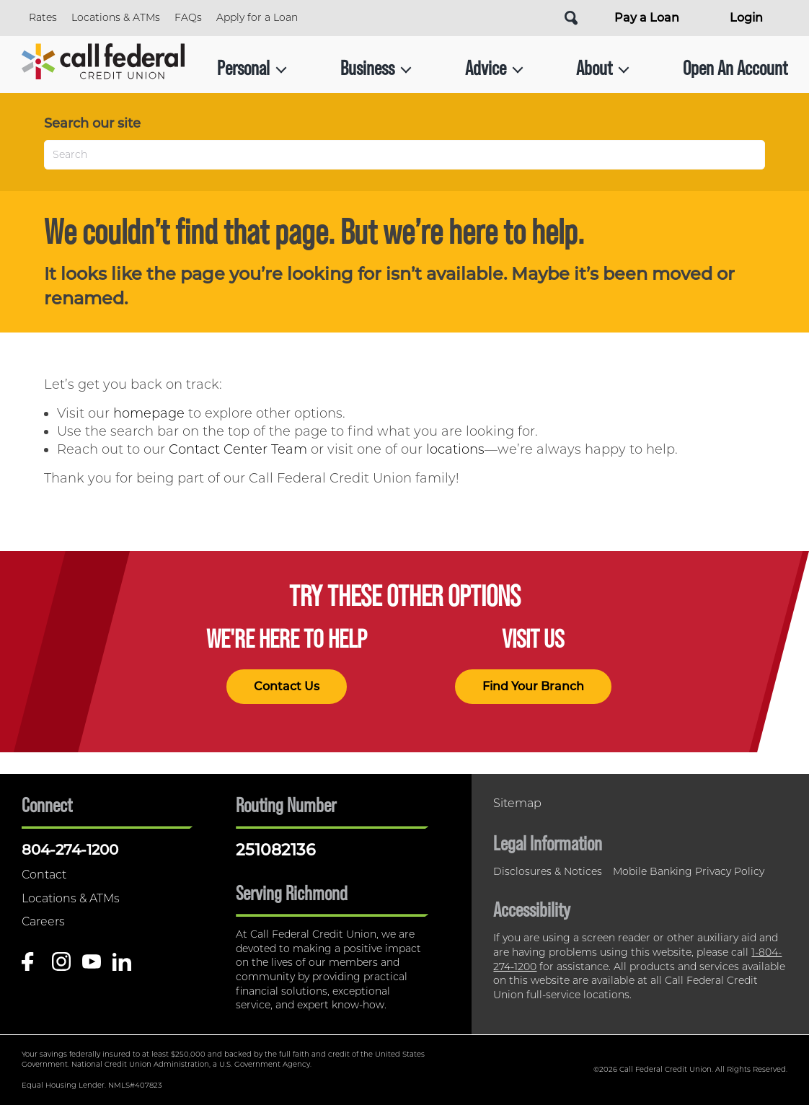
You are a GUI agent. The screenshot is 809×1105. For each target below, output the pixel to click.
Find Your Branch (533, 686)
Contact (44, 874)
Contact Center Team (238, 449)
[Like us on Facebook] (31, 965)
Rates (43, 17)
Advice (494, 68)
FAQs (188, 17)
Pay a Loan (646, 18)
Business (376, 68)
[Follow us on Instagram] (61, 965)
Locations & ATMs (115, 17)
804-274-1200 (70, 849)
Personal (252, 68)
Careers (43, 921)
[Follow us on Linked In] (121, 965)
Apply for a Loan (257, 17)
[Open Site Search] (571, 18)
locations (455, 449)
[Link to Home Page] (103, 68)
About (602, 68)
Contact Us (286, 686)
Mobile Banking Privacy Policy (688, 871)
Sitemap (517, 803)
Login (746, 18)
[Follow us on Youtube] (91, 965)
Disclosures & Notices (547, 871)
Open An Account (735, 68)
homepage (149, 413)
